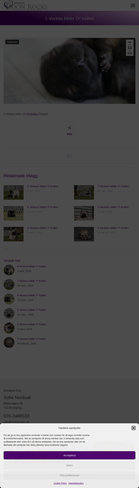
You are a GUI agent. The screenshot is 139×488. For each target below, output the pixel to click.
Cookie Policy (60, 483)
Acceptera (69, 455)
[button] (133, 428)
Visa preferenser (69, 475)
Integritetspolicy (76, 483)
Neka (69, 465)
